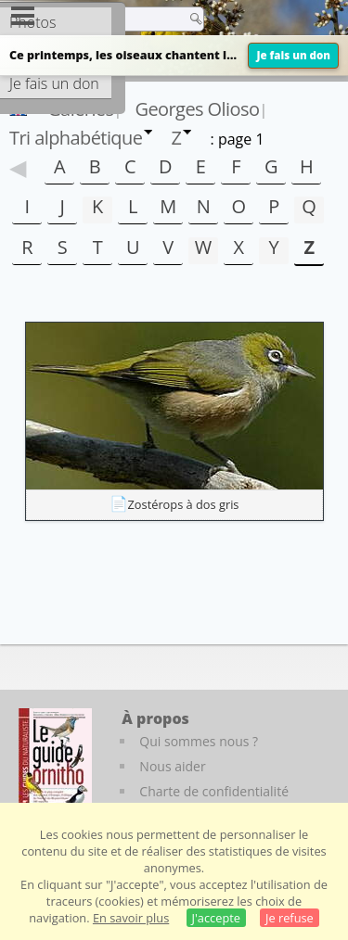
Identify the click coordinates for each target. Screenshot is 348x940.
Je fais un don (293, 55)
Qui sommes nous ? (198, 741)
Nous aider (172, 766)
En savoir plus (131, 917)
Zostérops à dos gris (183, 504)
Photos (32, 22)
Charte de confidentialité (214, 791)
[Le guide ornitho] (55, 759)
